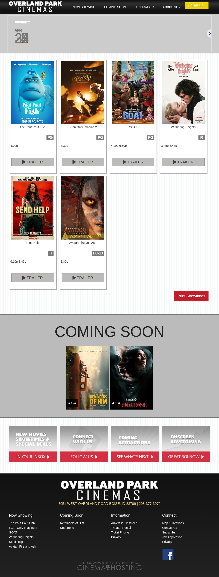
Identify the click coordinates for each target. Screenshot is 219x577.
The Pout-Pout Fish (22, 523)
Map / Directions (173, 523)
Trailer (32, 162)
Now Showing (84, 7)
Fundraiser (144, 7)
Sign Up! (196, 5)
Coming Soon (115, 7)
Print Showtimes (191, 296)
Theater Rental (121, 527)
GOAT (13, 532)
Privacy (116, 537)
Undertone (67, 527)
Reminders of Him (72, 523)
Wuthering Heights (21, 537)
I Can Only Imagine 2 (23, 527)
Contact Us (169, 527)
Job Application (172, 537)
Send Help (16, 542)
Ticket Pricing (120, 532)
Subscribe (168, 532)
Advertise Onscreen (124, 523)
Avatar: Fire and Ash (22, 546)
